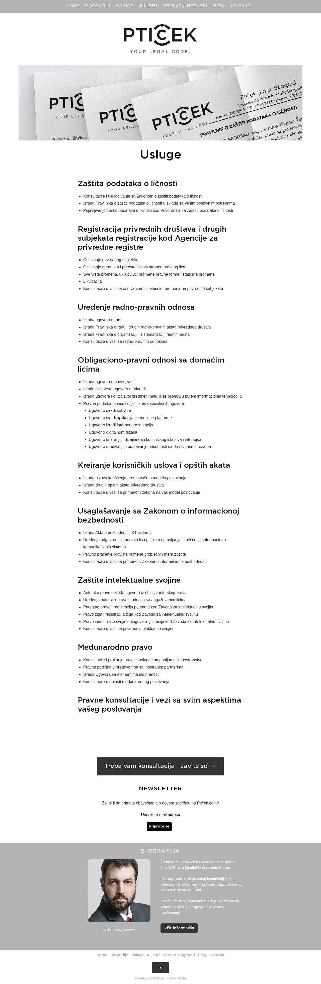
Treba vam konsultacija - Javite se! (157, 766)
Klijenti (147, 6)
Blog (218, 6)
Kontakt (240, 6)
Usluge (124, 6)
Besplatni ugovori (185, 6)
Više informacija (179, 928)
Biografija (97, 6)
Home (73, 6)
